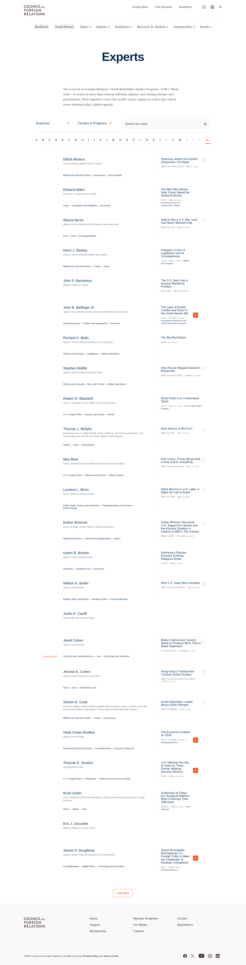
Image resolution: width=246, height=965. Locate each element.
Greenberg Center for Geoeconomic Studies (171, 204)
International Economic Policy (77, 748)
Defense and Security (73, 354)
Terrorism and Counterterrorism (78, 656)
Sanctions (115, 323)
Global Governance (72, 538)
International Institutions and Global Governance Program (173, 322)
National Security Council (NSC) (115, 779)
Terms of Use (111, 956)
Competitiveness (103, 748)
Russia (111, 414)
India (73, 236)
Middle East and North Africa (77, 175)
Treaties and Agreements (95, 323)
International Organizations (98, 538)
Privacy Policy (91, 956)
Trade (66, 205)
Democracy (99, 175)
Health (66, 445)
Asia (65, 236)
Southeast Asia (83, 569)
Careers (138, 931)
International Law (71, 323)
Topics (84, 26)
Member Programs (145, 918)
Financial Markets (119, 599)
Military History (116, 475)
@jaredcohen (50, 656)
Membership (98, 931)
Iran (98, 656)
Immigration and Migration (84, 205)
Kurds (107, 266)
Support (95, 924)
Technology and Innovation (116, 656)
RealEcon (41, 26)
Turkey (97, 266)
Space (117, 538)
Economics (106, 205)
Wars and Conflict (95, 384)
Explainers (122, 26)
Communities (182, 26)
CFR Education (163, 7)
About (94, 918)
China (66, 688)
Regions (101, 26)
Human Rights (115, 175)
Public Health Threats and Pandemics (81, 505)
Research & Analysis (151, 26)
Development (88, 445)
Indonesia (68, 569)
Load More (123, 893)
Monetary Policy (99, 599)
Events (204, 26)
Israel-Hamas (64, 26)
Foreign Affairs (140, 7)
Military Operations (111, 354)
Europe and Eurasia (94, 414)
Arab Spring (109, 718)
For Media (140, 924)
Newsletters (185, 7)
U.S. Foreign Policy (72, 414)
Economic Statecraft (124, 748)
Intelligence (92, 354)
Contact (182, 918)
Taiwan (75, 809)
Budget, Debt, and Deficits (75, 599)
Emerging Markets (88, 236)
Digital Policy (89, 866)
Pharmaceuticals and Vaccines (117, 505)
